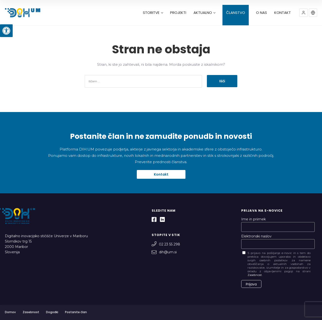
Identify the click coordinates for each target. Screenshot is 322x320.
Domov (10, 312)
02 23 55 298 (166, 244)
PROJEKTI (178, 12)
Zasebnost (31, 312)
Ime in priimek (253, 219)
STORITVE (153, 12)
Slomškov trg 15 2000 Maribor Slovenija (18, 246)
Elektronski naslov (256, 236)
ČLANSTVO (235, 12)
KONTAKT (282, 12)
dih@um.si (164, 252)
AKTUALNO (204, 12)
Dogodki (52, 312)
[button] (6, 30)
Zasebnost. (255, 275)
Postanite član (76, 312)
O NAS (261, 12)
